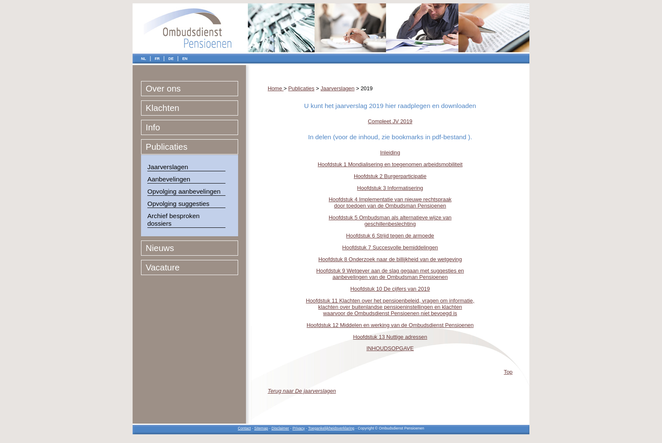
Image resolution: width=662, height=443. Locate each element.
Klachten (162, 108)
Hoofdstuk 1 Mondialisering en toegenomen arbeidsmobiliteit (390, 164)
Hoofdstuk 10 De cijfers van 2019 (390, 289)
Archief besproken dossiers (173, 219)
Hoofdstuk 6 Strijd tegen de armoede (390, 235)
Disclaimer (280, 428)
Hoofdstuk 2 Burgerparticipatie (390, 176)
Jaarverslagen (167, 166)
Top (508, 372)
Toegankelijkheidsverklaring (331, 428)
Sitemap (261, 428)
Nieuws (160, 248)
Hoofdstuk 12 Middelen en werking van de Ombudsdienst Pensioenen (390, 325)
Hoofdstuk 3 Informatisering (390, 188)
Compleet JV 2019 (390, 121)
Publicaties (166, 146)
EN (184, 59)
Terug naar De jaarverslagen (302, 391)
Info (153, 127)
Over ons (163, 88)
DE (171, 59)
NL (143, 59)
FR (157, 59)
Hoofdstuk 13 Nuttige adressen (390, 337)
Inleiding (390, 152)
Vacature (162, 267)
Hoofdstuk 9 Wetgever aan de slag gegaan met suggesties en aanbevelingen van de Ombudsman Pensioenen (390, 273)
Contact (244, 428)
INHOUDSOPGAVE (390, 348)
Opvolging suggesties (178, 203)
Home (276, 88)
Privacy (299, 428)
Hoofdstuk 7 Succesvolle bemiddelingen (390, 247)
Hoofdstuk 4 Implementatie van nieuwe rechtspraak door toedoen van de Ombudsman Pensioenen (390, 202)
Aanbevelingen (168, 179)
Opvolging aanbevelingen (183, 191)
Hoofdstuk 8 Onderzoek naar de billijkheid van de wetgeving (390, 259)
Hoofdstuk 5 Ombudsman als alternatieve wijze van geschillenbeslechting (390, 220)
